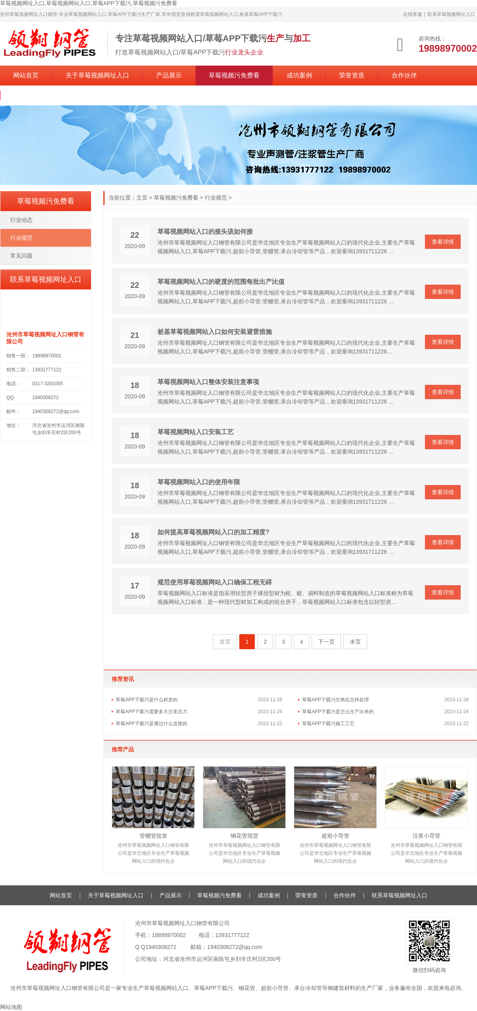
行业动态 (21, 220)
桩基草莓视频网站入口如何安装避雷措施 (214, 331)
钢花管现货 (244, 835)
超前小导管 (335, 835)
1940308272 (160, 947)
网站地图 (11, 1007)
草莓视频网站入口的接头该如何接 (205, 231)
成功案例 (299, 75)
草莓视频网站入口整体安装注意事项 (208, 381)
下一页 (326, 641)
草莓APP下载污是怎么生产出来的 (338, 711)
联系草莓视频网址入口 (451, 14)
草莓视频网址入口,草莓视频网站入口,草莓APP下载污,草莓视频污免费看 (88, 3)
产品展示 (169, 75)
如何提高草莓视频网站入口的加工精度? (213, 532)
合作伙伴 (404, 75)
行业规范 (216, 197)
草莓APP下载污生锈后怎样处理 (335, 699)
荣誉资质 (352, 75)
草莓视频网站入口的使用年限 (198, 482)
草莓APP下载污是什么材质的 (147, 699)
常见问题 (21, 255)
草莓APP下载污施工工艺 (328, 723)
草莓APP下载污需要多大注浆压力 (151, 711)
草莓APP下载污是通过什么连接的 (151, 723)
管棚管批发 (153, 835)
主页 (141, 197)
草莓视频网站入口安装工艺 (195, 432)
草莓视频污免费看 (234, 75)
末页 (355, 641)
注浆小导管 (426, 835)
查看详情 (443, 242)
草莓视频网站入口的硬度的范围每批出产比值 (221, 281)
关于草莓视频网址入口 (97, 75)
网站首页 (26, 75)
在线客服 (412, 14)
